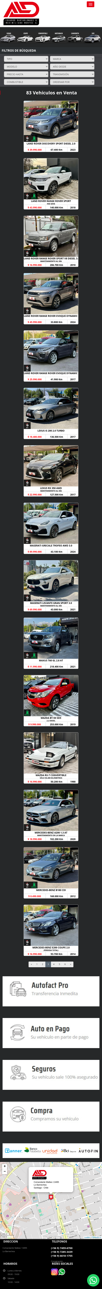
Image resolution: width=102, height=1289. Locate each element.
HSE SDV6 (51, 204)
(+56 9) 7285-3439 (61, 1251)
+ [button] (5, 1166)
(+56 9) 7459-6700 (61, 1248)
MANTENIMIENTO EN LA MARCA (51, 835)
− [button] (5, 1171)
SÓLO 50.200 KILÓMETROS (51, 778)
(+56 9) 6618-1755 (61, 1255)
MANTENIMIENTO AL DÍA (51, 261)
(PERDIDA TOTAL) (51, 950)
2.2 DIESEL (51, 720)
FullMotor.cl (96, 1237)
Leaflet (87, 1237)
